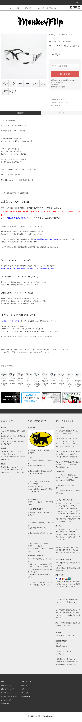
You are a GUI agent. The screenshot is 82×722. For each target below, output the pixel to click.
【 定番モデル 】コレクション (60, 34)
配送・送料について (7, 689)
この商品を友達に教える (57, 99)
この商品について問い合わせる (58, 102)
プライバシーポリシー (8, 700)
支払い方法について (7, 685)
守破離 (70, 34)
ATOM (7, 704)
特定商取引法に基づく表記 (58, 87)
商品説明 (20, 113)
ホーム (4, 8)
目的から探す (27, 8)
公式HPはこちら (51, 8)
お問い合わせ (25, 696)
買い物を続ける (54, 105)
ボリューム (55, 35)
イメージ (61, 113)
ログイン (24, 689)
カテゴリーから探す (14, 8)
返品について (54, 84)
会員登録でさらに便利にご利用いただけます (63, 80)
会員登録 (24, 685)
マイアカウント (26, 681)
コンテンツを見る (39, 8)
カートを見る (25, 693)
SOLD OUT (65, 74)
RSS (2, 704)
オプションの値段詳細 (57, 82)
